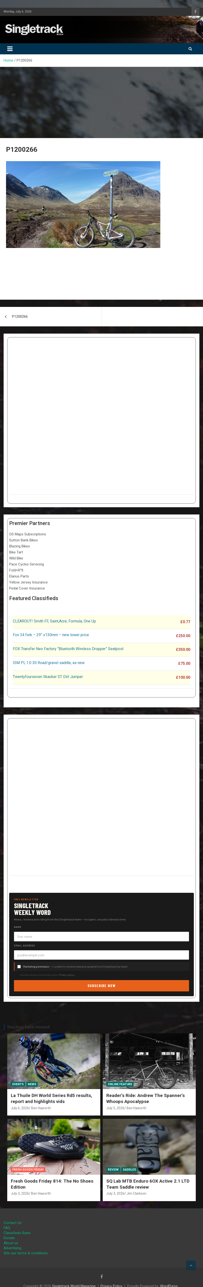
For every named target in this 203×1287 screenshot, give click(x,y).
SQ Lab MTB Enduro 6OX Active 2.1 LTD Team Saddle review (147, 1184)
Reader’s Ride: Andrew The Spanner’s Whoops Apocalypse (145, 1098)
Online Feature (120, 1084)
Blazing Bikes (19, 546)
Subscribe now (101, 985)
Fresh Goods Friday (28, 1169)
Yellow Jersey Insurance (28, 582)
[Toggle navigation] (10, 48)
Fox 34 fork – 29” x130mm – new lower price (51, 635)
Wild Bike (16, 558)
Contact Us (12, 1223)
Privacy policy (66, 974)
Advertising (12, 1248)
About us (11, 1243)
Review (113, 1169)
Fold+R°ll (16, 570)
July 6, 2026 (20, 1108)
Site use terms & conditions (26, 1253)
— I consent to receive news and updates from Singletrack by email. (75, 966)
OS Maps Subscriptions (27, 534)
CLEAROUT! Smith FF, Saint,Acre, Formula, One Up (54, 621)
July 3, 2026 (20, 1193)
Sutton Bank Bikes (23, 540)
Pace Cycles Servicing (26, 564)
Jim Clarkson (136, 1193)
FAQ (7, 1228)
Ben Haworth (41, 1108)
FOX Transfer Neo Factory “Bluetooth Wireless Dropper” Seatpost (68, 649)
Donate (9, 1238)
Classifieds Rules (17, 1233)
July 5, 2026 (115, 1108)
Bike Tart (16, 552)
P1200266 (20, 316)
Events (18, 1084)
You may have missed (28, 1026)
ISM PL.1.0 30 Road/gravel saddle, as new (49, 662)
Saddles (129, 1169)
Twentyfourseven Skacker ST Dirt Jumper (48, 676)
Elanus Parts (19, 576)
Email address (24, 945)
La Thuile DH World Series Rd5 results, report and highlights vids (51, 1098)
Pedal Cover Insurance (27, 588)
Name (17, 927)
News (32, 1084)
